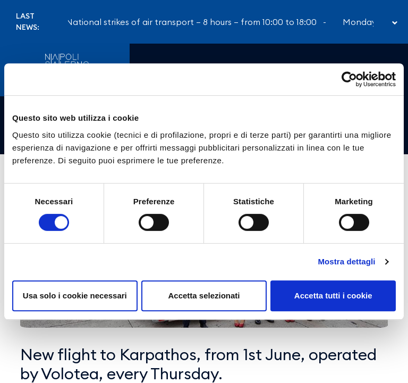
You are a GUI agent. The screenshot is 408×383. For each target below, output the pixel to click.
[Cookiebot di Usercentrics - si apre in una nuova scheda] (349, 79)
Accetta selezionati (204, 295)
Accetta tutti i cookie (333, 295)
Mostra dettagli (346, 261)
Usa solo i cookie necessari (75, 295)
